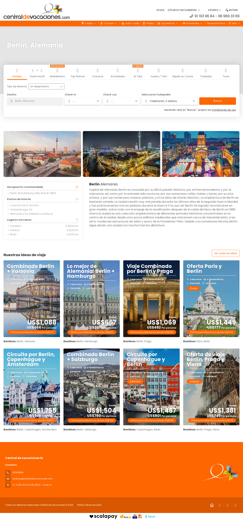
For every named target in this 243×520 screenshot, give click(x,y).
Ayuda (160, 10)
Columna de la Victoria (22, 205)
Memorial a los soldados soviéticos (30, 214)
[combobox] (35, 101)
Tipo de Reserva (17, 86)
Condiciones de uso (224, 110)
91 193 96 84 (204, 16)
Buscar (218, 101)
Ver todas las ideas (225, 253)
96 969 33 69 (228, 16)
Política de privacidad (89, 504)
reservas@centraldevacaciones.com (32, 478)
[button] (10, 154)
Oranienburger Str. (20, 209)
